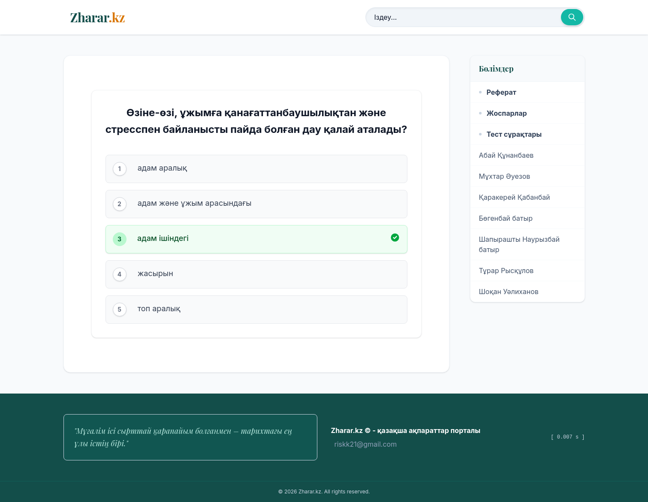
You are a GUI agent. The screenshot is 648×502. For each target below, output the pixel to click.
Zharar (97, 17)
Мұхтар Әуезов (504, 176)
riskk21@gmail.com (366, 444)
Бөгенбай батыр (506, 218)
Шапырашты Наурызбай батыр (519, 244)
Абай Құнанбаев (506, 155)
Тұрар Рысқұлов (506, 270)
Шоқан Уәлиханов (509, 291)
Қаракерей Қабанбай (514, 197)
